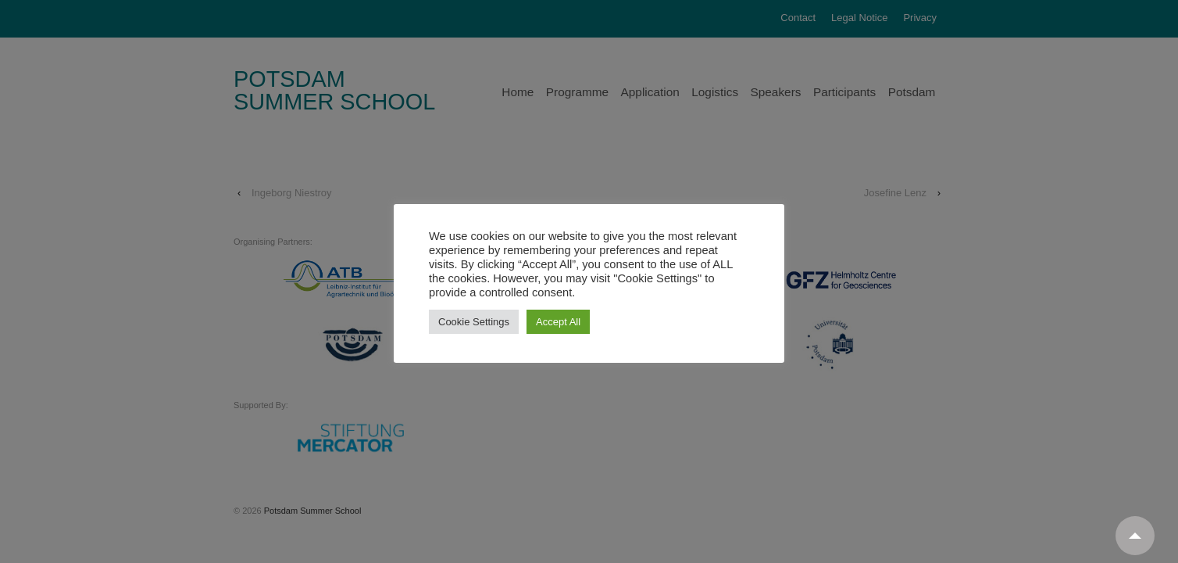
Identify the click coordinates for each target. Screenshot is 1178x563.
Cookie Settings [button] (473, 322)
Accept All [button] (558, 322)
